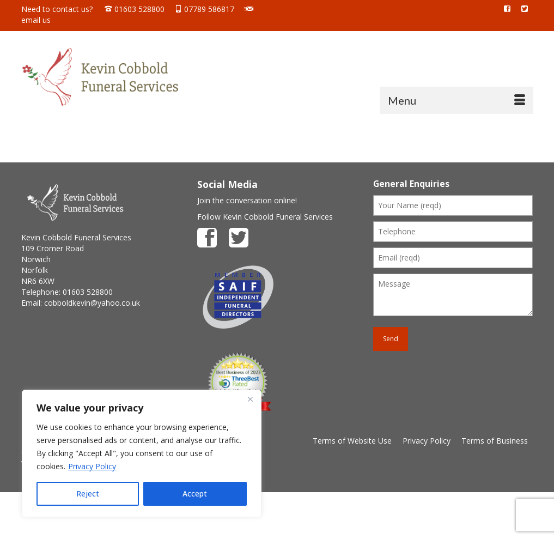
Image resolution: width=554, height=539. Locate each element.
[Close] (250, 398)
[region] (141, 453)
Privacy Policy (92, 466)
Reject (87, 493)
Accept (194, 493)
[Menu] (456, 100)
